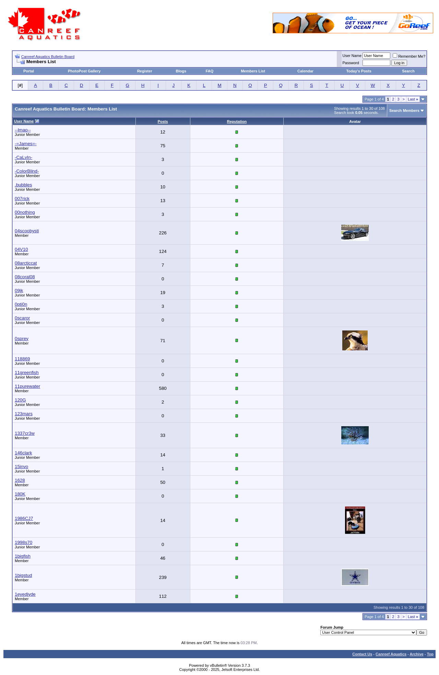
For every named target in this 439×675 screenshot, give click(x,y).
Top (430, 654)
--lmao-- (23, 129)
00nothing (25, 212)
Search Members (404, 110)
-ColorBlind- (27, 171)
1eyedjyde (25, 594)
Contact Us (362, 654)
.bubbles (23, 184)
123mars (24, 413)
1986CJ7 (24, 518)
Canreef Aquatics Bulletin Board (47, 57)
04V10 (21, 249)
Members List (253, 71)
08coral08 (25, 276)
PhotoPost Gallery (84, 71)
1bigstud (23, 575)
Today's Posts (358, 71)
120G (20, 400)
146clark (23, 452)
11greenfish (27, 372)
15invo (21, 466)
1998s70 (23, 542)
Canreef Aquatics (391, 654)
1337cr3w (25, 433)
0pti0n (21, 304)
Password (351, 63)
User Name (352, 56)
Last (413, 99)
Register (144, 71)
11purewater (27, 386)
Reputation (237, 121)
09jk (19, 290)
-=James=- (26, 143)
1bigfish (23, 556)
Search (408, 71)
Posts (163, 121)
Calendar (305, 71)
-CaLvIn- (23, 157)
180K (20, 494)
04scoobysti (27, 230)
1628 (20, 480)
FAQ (210, 71)
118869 (22, 358)
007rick (22, 198)
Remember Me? (409, 56)
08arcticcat (26, 263)
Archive (417, 654)
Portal (28, 71)
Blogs (181, 71)
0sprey (21, 338)
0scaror (22, 318)
